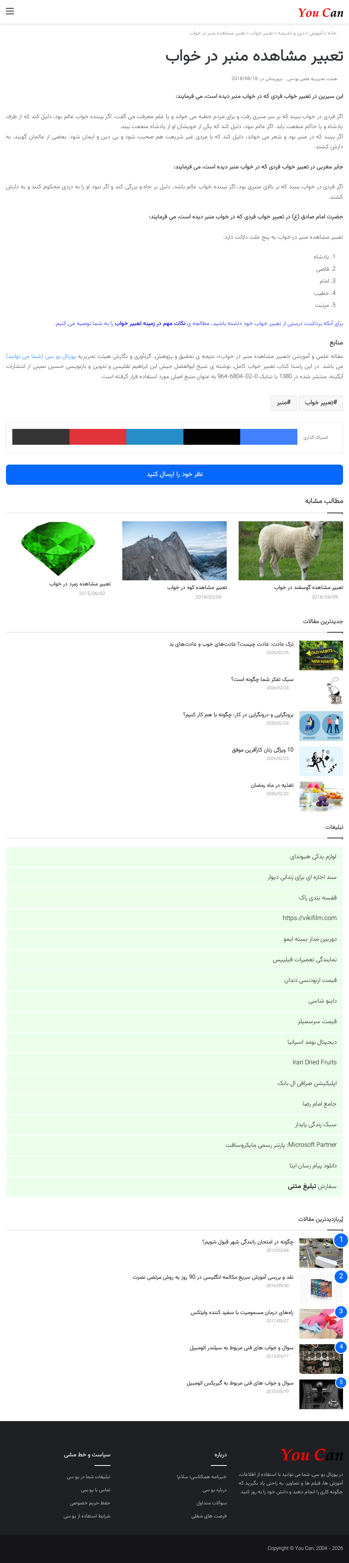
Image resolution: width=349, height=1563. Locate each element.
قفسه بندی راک (318, 898)
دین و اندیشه (291, 33)
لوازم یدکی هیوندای (313, 857)
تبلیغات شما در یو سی (88, 1477)
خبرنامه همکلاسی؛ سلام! (202, 1477)
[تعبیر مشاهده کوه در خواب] (174, 550)
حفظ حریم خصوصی (90, 1503)
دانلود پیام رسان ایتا (313, 1166)
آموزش (316, 33)
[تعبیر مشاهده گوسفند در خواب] (291, 550)
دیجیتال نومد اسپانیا (312, 1042)
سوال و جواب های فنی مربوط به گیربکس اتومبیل (240, 1383)
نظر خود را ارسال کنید (175, 474)
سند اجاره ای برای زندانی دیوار (302, 877)
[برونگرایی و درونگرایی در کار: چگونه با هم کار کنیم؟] (321, 726)
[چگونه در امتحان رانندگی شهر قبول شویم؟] (321, 1253)
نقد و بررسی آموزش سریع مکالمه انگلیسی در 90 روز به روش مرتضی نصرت (213, 1277)
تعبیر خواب (261, 33)
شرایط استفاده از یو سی (87, 1516)
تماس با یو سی (95, 1490)
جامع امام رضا (320, 1104)
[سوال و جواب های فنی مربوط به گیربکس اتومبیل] (321, 1394)
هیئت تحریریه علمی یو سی (312, 78)
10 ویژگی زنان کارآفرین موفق (262, 750)
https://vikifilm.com (310, 918)
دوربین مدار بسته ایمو (310, 939)
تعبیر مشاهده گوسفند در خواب (308, 587)
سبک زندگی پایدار (316, 1125)
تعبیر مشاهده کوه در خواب (197, 587)
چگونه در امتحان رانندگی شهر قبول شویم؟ (247, 1242)
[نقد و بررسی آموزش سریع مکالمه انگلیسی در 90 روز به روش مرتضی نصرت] (321, 1288)
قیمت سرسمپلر (317, 1022)
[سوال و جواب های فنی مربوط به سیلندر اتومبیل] (321, 1359)
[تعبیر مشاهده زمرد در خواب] (58, 549)
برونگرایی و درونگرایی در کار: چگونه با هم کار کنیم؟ (238, 715)
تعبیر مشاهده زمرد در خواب (79, 584)
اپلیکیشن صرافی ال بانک (307, 1083)
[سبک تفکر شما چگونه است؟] (321, 691)
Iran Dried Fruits (315, 1063)
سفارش (312, 1186)
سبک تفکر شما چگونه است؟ (262, 679)
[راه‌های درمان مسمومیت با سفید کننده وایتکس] (321, 1324)
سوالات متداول (212, 1503)
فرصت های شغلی (209, 1516)
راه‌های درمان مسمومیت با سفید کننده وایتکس (242, 1313)
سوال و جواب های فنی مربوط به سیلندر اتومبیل (241, 1348)
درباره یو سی (214, 1490)
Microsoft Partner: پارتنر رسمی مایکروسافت (281, 1145)
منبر (282, 403)
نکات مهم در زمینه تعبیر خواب (150, 323)
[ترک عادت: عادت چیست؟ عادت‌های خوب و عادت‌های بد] (321, 655)
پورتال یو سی (324, 1475)
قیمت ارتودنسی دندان (310, 980)
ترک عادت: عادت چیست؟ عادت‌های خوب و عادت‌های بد (231, 644)
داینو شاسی (323, 1001)
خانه (335, 33)
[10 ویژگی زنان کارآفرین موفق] (321, 761)
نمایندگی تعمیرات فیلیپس (305, 960)
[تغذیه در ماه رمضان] (321, 796)
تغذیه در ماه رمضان (272, 785)
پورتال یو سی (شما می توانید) (41, 356)
